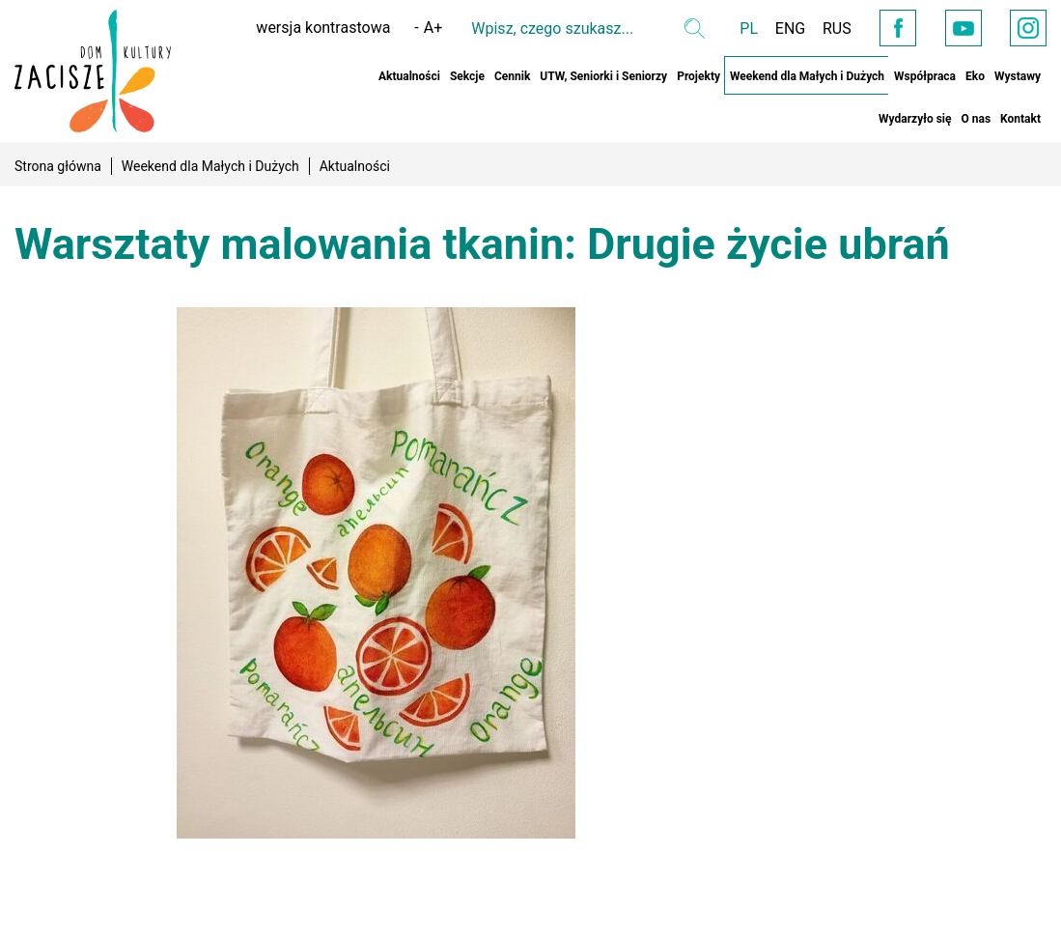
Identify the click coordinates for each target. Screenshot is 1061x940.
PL (728, 28)
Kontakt (1020, 119)
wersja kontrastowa (303, 27)
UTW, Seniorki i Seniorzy (603, 76)
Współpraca (925, 76)
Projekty (698, 76)
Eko (975, 76)
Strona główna (57, 166)
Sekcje (467, 76)
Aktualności (409, 76)
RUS (820, 28)
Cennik (512, 76)
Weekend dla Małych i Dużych (807, 76)
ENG (772, 28)
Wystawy (1017, 76)
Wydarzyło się (915, 119)
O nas (976, 119)
